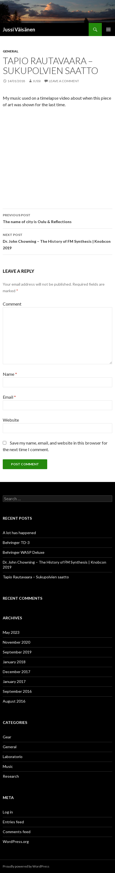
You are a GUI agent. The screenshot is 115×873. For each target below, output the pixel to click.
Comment (12, 303)
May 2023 (11, 632)
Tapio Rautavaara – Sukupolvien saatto (36, 577)
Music (8, 766)
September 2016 (17, 691)
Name (10, 374)
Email (9, 396)
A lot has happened (19, 532)
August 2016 (14, 701)
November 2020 (16, 642)
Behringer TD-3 (16, 542)
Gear (7, 737)
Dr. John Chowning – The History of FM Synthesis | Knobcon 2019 (57, 241)
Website (11, 419)
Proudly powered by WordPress (26, 866)
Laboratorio (13, 756)
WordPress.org (16, 841)
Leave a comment (64, 81)
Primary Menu (108, 29)
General (10, 51)
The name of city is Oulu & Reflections (57, 218)
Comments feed (16, 831)
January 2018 (14, 661)
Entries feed (13, 821)
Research (11, 776)
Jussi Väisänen (19, 29)
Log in (8, 812)
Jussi (37, 81)
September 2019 (17, 652)
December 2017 (16, 671)
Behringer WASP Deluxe (23, 552)
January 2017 (14, 681)
